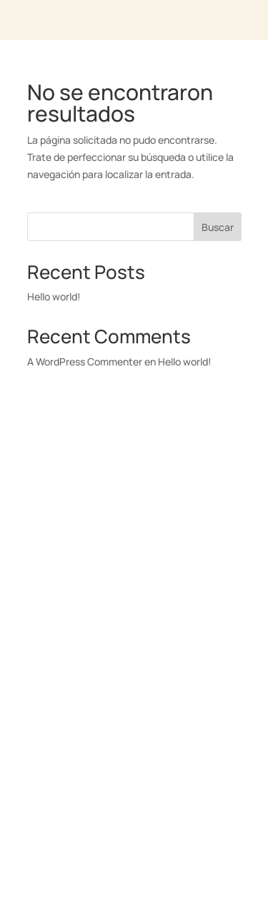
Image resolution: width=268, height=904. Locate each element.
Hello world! (54, 296)
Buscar (218, 227)
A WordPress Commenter (84, 361)
